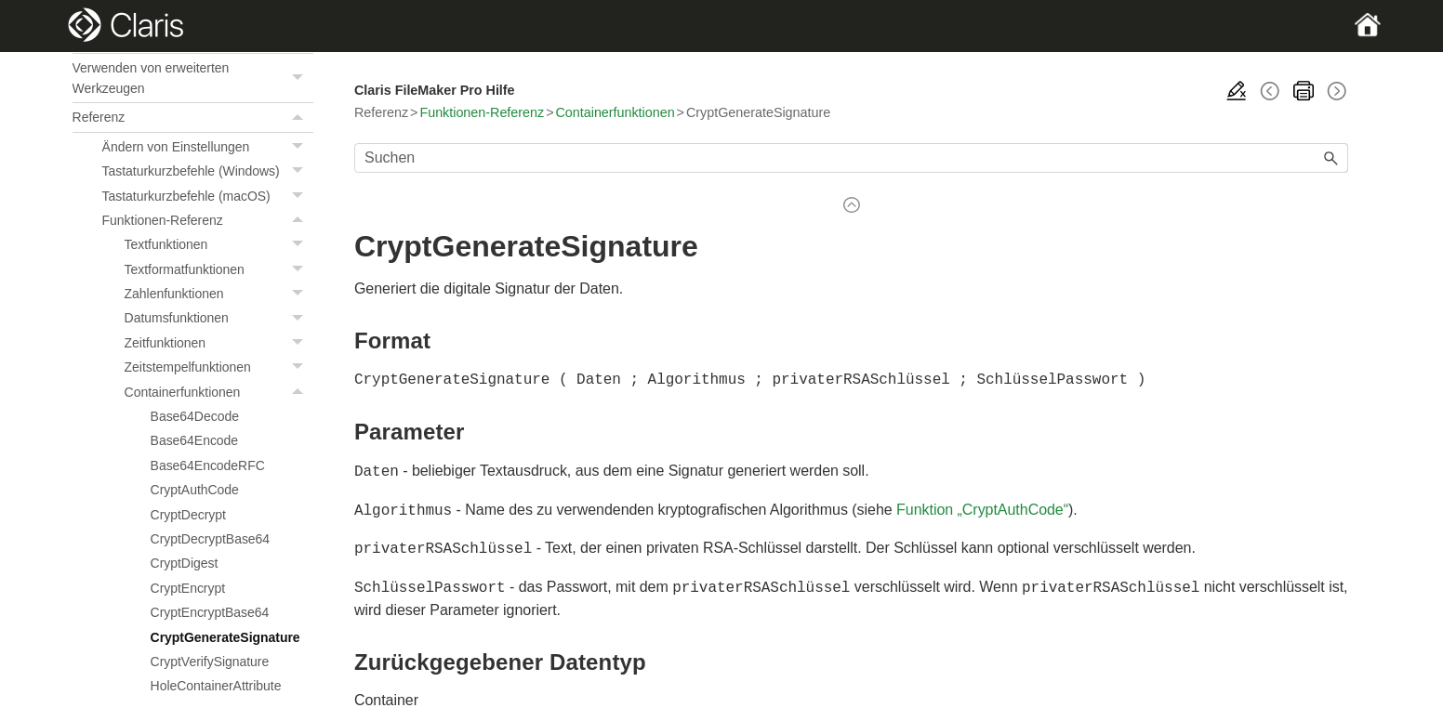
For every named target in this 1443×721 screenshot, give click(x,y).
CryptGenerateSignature (225, 637)
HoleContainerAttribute (216, 685)
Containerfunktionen (219, 392)
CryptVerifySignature (210, 661)
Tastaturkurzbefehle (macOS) (207, 196)
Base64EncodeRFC (208, 465)
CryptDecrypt (188, 514)
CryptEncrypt (188, 588)
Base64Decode (195, 416)
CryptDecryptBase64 (211, 538)
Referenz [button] (193, 117)
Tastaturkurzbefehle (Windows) (207, 171)
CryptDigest (184, 563)
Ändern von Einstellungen (207, 147)
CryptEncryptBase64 (210, 612)
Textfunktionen (219, 244)
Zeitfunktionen (219, 343)
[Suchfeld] (851, 158)
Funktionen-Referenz (207, 220)
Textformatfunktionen (219, 269)
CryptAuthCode (195, 489)
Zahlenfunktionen (219, 293)
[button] (300, 78)
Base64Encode (195, 440)
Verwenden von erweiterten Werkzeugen (193, 78)
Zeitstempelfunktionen (219, 367)
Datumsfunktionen (219, 318)
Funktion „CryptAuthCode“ (982, 508)
